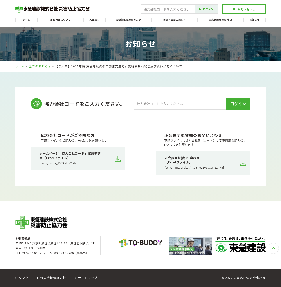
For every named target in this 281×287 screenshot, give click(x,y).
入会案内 (94, 19)
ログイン (206, 9)
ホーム (26, 19)
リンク (21, 278)
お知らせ (255, 19)
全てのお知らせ (40, 66)
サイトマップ (86, 278)
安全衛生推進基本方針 (128, 19)
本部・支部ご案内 (174, 19)
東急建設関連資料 (220, 19)
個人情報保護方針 (51, 278)
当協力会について (60, 19)
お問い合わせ (244, 9)
